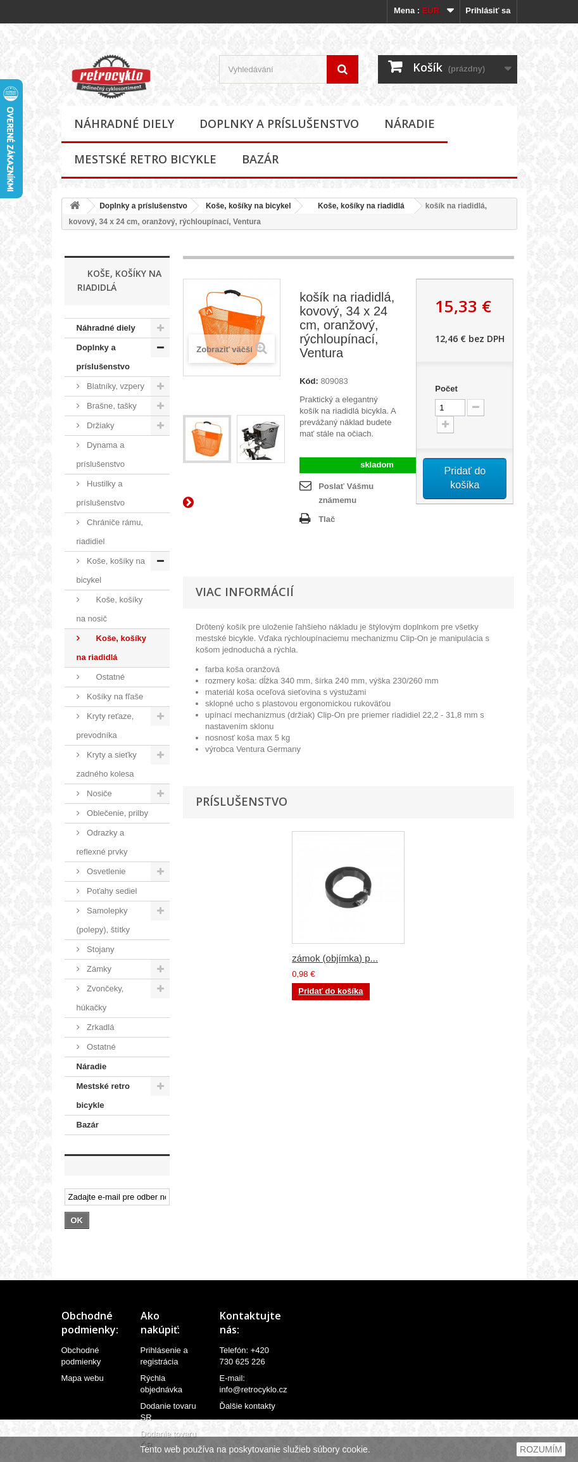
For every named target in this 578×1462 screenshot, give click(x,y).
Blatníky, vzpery (114, 386)
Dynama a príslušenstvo (101, 454)
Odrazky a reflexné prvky (102, 842)
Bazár (260, 159)
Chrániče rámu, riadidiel (110, 532)
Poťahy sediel (111, 891)
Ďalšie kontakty (247, 1406)
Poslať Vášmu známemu (346, 493)
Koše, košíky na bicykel (248, 205)
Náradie (409, 123)
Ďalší (190, 501)
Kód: (308, 381)
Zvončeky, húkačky (100, 998)
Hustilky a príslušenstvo (101, 493)
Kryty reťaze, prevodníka (105, 725)
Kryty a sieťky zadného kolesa (107, 764)
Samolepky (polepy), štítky (103, 920)
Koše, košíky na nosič (110, 609)
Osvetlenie (105, 871)
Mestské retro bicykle (145, 159)
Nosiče (98, 793)
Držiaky (100, 425)
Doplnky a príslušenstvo (279, 123)
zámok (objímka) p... (335, 958)
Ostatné (105, 677)
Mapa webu (82, 1378)
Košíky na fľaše (114, 696)
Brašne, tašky (111, 405)
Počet (446, 388)
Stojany (100, 949)
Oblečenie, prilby (116, 813)
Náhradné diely (124, 123)
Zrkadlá (100, 1027)
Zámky (98, 969)
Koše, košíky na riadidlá (357, 205)
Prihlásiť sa (487, 10)
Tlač (326, 519)
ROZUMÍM (541, 1449)
